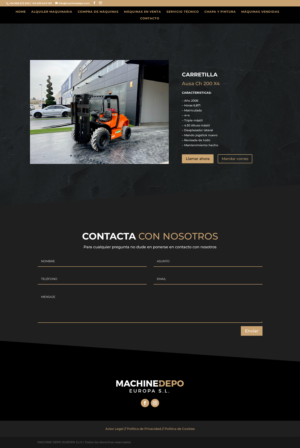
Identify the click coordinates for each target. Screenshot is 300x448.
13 (113, 155)
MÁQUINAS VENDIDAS (260, 12)
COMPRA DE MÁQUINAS (98, 12)
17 (127, 155)
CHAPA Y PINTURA (220, 12)
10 (103, 155)
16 (124, 155)
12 (110, 155)
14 (117, 155)
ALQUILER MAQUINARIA (51, 12)
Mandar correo (235, 159)
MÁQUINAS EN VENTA (142, 12)
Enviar (251, 330)
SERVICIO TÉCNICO (182, 12)
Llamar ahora (198, 159)
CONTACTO (149, 18)
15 (120, 155)
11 (106, 155)
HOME (21, 12)
